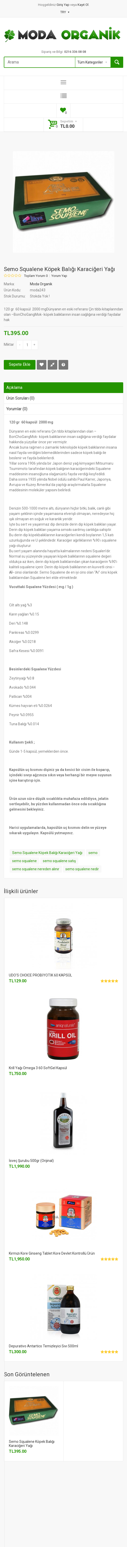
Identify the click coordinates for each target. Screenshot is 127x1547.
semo (93, 853)
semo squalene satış (59, 861)
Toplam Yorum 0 (36, 275)
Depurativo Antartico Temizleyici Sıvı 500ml (43, 1346)
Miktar (9, 344)
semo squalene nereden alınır (35, 869)
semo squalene (24, 861)
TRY (64, 12)
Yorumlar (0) (16, 408)
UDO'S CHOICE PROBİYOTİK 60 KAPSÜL (40, 975)
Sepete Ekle (19, 364)
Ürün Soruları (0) (20, 398)
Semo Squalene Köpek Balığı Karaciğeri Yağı (47, 853)
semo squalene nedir (82, 869)
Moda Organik (41, 284)
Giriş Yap (63, 5)
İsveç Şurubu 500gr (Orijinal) (31, 1161)
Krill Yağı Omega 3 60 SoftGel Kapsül (38, 1068)
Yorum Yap (59, 275)
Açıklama (14, 387)
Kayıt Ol (83, 5)
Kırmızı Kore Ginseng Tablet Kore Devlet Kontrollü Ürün (52, 1253)
